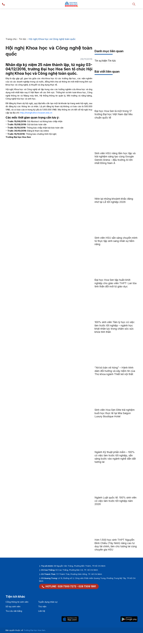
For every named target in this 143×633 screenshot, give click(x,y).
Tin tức (22, 39)
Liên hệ (41, 611)
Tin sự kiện (101, 60)
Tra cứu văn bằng (14, 611)
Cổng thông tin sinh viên (17, 602)
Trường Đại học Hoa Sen (34, 630)
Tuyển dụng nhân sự (47, 602)
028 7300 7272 (67, 586)
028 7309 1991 (87, 586)
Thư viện (42, 606)
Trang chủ (11, 39)
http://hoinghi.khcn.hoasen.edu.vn (36, 112)
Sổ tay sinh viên (13, 606)
